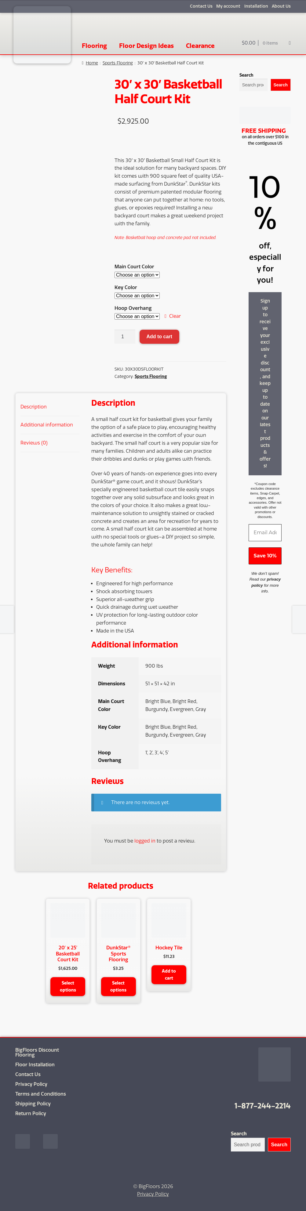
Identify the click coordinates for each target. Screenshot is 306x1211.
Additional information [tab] (46, 425)
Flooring (94, 45)
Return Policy (30, 1113)
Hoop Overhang (133, 308)
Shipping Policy (33, 1103)
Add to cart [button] (169, 974)
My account (228, 6)
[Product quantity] (125, 337)
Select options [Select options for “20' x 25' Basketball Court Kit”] (68, 986)
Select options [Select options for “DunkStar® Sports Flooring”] (118, 986)
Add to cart (159, 336)
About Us (281, 6)
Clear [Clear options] (175, 316)
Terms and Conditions (40, 1094)
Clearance (200, 45)
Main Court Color (134, 267)
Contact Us (201, 6)
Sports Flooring (118, 63)
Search (246, 75)
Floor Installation (35, 1064)
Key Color (126, 287)
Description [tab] (33, 407)
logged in (144, 841)
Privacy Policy (31, 1084)
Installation (256, 6)
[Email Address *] (265, 532)
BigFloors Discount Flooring (37, 1052)
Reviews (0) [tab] (34, 443)
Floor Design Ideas (146, 45)
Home (92, 63)
